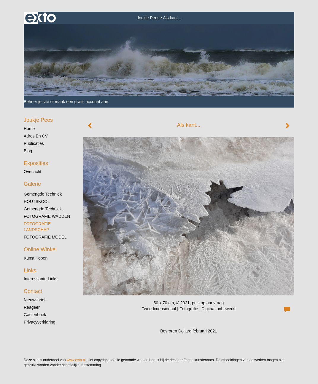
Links (30, 270)
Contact (33, 291)
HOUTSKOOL (37, 201)
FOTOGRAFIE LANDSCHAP (37, 226)
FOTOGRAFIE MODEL (45, 237)
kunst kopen (35, 258)
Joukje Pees (148, 17)
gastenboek (35, 314)
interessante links (41, 278)
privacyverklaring (39, 322)
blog (28, 150)
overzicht (32, 171)
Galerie (32, 184)
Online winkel (40, 249)
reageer (32, 307)
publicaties (34, 143)
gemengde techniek (43, 194)
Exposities (36, 163)
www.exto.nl (76, 360)
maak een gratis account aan (81, 101)
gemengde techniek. (43, 209)
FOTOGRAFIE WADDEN (47, 216)
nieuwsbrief (34, 299)
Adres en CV (36, 136)
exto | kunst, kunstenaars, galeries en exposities (40, 18)
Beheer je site (36, 101)
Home (29, 128)
